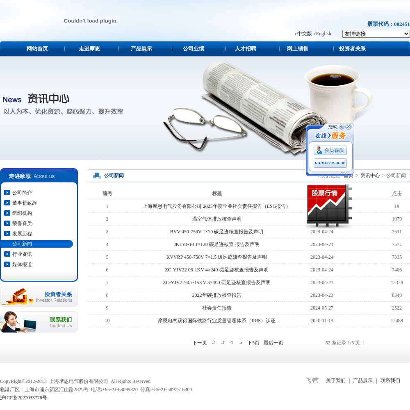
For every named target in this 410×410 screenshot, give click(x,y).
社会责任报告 (217, 308)
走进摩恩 (89, 49)
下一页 (199, 343)
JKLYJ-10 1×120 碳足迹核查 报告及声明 (217, 244)
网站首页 (37, 49)
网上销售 (297, 49)
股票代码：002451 (388, 24)
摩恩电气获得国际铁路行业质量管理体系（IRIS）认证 (217, 320)
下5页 (253, 343)
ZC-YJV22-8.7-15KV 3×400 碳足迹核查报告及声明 (216, 282)
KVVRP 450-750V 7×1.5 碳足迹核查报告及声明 (216, 257)
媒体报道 (22, 264)
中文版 (304, 33)
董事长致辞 (24, 203)
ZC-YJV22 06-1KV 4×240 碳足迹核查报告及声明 (216, 270)
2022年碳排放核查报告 (216, 295)
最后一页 (273, 343)
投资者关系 (352, 49)
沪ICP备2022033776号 (23, 398)
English (323, 33)
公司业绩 (193, 49)
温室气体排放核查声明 (216, 219)
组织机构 (22, 213)
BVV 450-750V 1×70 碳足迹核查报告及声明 (216, 232)
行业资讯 (22, 254)
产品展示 (141, 49)
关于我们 (336, 380)
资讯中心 (370, 175)
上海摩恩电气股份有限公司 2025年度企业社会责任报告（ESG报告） (217, 206)
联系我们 (390, 380)
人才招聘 (245, 49)
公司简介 (22, 193)
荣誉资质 (22, 223)
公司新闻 (22, 244)
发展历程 (22, 234)
